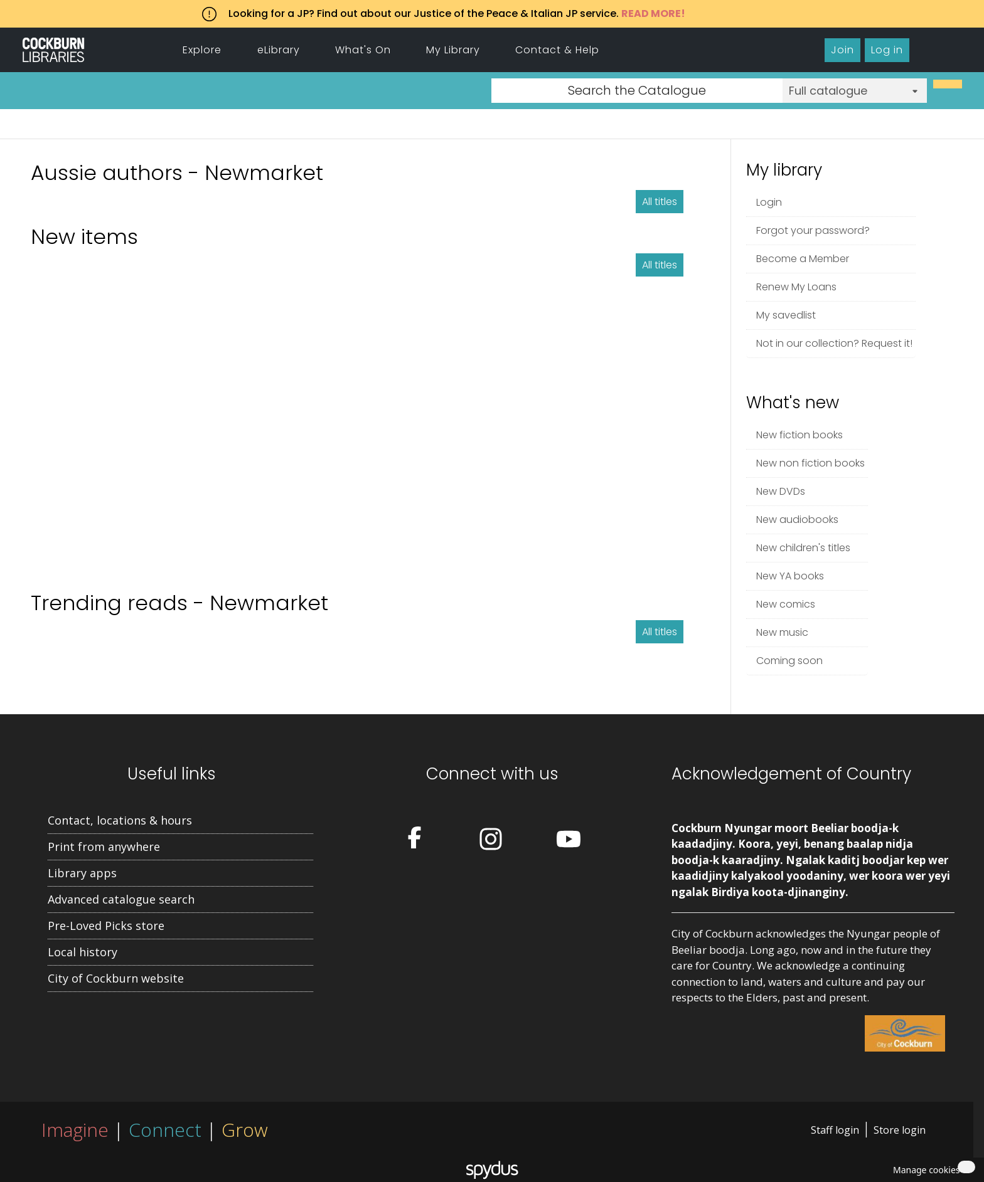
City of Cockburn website (116, 978)
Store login (900, 1130)
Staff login (835, 1130)
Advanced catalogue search (121, 899)
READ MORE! (653, 13)
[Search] (947, 84)
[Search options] (855, 90)
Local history (82, 951)
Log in (887, 50)
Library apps (82, 872)
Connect (165, 1129)
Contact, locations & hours (120, 820)
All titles (659, 201)
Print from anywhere (104, 846)
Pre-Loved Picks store (106, 925)
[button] (924, 1169)
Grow (245, 1129)
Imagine (75, 1129)
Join (842, 50)
